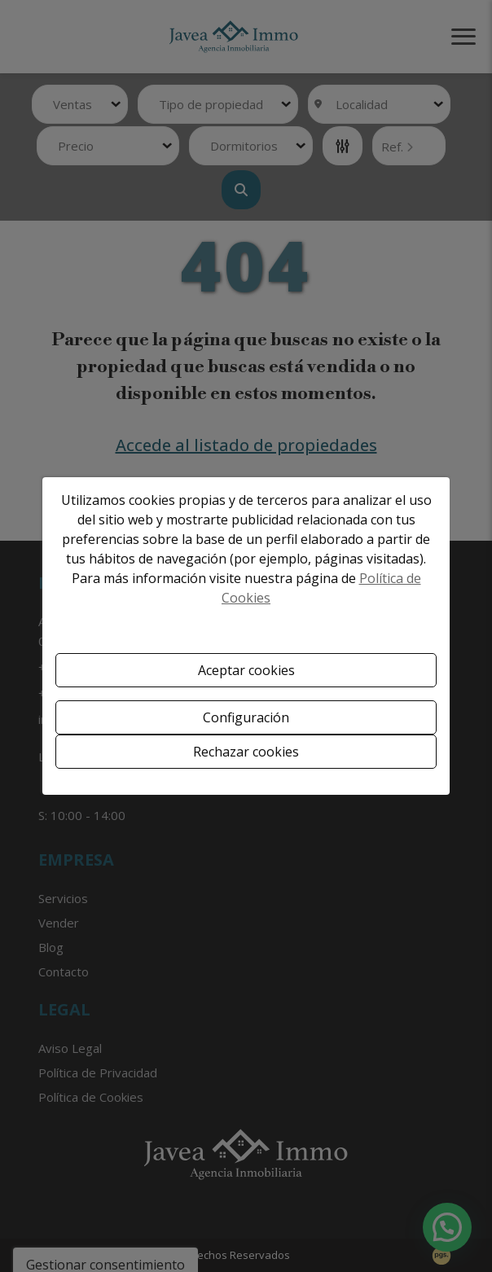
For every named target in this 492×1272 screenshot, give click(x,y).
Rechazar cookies (246, 752)
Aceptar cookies (246, 670)
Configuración (246, 717)
